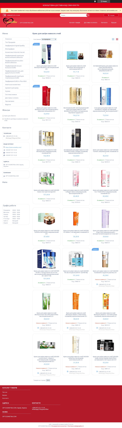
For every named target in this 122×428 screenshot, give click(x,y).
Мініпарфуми (9, 49)
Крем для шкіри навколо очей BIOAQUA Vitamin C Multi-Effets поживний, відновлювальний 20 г (76, 314)
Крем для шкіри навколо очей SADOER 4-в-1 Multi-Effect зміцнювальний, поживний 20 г (105, 191)
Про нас (4, 392)
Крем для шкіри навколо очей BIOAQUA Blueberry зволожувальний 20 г (46, 67)
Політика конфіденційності (76, 426)
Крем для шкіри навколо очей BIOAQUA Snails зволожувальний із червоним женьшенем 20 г (46, 109)
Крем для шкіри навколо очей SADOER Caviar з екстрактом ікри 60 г (46, 191)
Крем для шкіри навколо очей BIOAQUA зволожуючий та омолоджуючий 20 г (76, 67)
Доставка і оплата (11, 98)
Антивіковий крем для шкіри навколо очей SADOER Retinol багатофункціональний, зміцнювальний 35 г (105, 68)
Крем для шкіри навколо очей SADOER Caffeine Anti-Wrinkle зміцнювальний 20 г (46, 232)
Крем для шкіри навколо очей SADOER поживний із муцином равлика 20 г (105, 271)
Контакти (104, 22)
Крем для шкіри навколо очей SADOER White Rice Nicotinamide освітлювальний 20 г (76, 358)
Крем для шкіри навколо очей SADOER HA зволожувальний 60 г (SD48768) (76, 271)
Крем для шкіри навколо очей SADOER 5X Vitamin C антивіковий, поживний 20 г (76, 232)
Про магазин (9, 101)
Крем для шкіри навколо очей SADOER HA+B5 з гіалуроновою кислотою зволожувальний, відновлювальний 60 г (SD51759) (46, 273)
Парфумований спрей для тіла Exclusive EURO (14, 77)
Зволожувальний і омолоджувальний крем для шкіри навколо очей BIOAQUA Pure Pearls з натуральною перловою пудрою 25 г (76, 110)
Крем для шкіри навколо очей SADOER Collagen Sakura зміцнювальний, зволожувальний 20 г (76, 191)
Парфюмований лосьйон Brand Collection (14, 61)
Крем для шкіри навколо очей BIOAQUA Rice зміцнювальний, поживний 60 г (46, 151)
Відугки (8, 104)
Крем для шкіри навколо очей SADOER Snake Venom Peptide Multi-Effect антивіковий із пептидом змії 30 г (105, 358)
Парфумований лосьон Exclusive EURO (13, 66)
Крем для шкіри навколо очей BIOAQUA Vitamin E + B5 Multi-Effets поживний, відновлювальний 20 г (105, 314)
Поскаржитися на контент (59, 426)
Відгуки (113, 22)
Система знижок (11, 94)
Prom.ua (70, 424)
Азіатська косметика (12, 84)
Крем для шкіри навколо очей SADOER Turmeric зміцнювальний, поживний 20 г (105, 151)
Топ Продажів (10, 42)
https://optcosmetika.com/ (13, 147)
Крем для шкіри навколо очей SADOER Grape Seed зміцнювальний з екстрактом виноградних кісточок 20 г (105, 232)
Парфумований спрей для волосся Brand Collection (14, 56)
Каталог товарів (74, 22)
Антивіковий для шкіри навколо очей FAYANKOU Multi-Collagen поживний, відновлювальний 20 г (76, 151)
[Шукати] (88, 15)
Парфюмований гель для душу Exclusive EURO (14, 72)
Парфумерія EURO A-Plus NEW (16, 81)
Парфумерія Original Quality (15, 45)
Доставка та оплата (90, 22)
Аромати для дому (11, 88)
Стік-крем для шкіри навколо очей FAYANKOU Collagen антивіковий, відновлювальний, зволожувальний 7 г (105, 110)
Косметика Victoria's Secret (15, 52)
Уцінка (7, 91)
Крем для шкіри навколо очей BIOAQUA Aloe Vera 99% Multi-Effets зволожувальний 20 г (46, 314)
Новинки (8, 39)
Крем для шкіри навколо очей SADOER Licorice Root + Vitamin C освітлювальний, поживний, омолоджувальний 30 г (46, 359)
